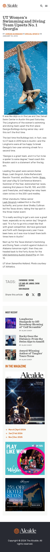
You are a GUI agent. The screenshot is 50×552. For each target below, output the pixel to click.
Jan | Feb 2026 (16, 433)
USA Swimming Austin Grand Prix (19, 255)
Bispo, (43, 177)
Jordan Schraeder (14, 34)
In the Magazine (15, 366)
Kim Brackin (24, 289)
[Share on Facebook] (27, 294)
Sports (35, 34)
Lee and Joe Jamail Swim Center (29, 284)
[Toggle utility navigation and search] (41, 6)
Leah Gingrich (10, 202)
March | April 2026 (17, 430)
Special (28, 34)
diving (31, 280)
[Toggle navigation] (45, 6)
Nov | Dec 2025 (16, 437)
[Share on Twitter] (33, 294)
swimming (23, 280)
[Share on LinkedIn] (39, 294)
